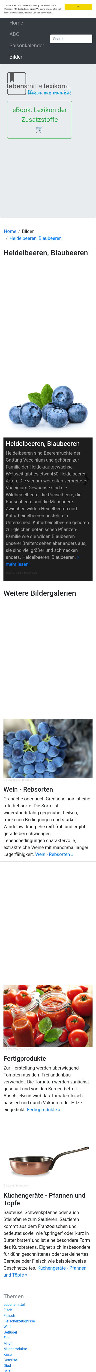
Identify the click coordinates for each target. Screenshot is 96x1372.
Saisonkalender (26, 45)
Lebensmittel (14, 1304)
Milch (7, 1343)
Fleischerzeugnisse (19, 1321)
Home (26, 22)
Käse (7, 1354)
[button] (10, 478)
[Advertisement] (48, 174)
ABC (14, 34)
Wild (7, 1327)
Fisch (7, 1310)
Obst (7, 1365)
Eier (6, 1338)
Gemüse (10, 1360)
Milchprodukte (15, 1349)
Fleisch (9, 1315)
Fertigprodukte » (43, 1109)
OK (78, 6)
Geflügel (10, 1332)
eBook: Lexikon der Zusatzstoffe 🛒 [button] (39, 119)
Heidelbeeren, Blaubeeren (35, 238)
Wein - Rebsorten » (54, 854)
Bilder (15, 57)
